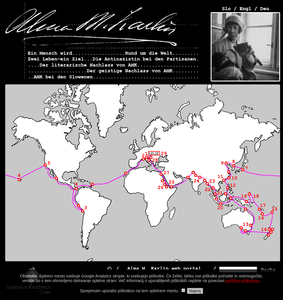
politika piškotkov (242, 284)
